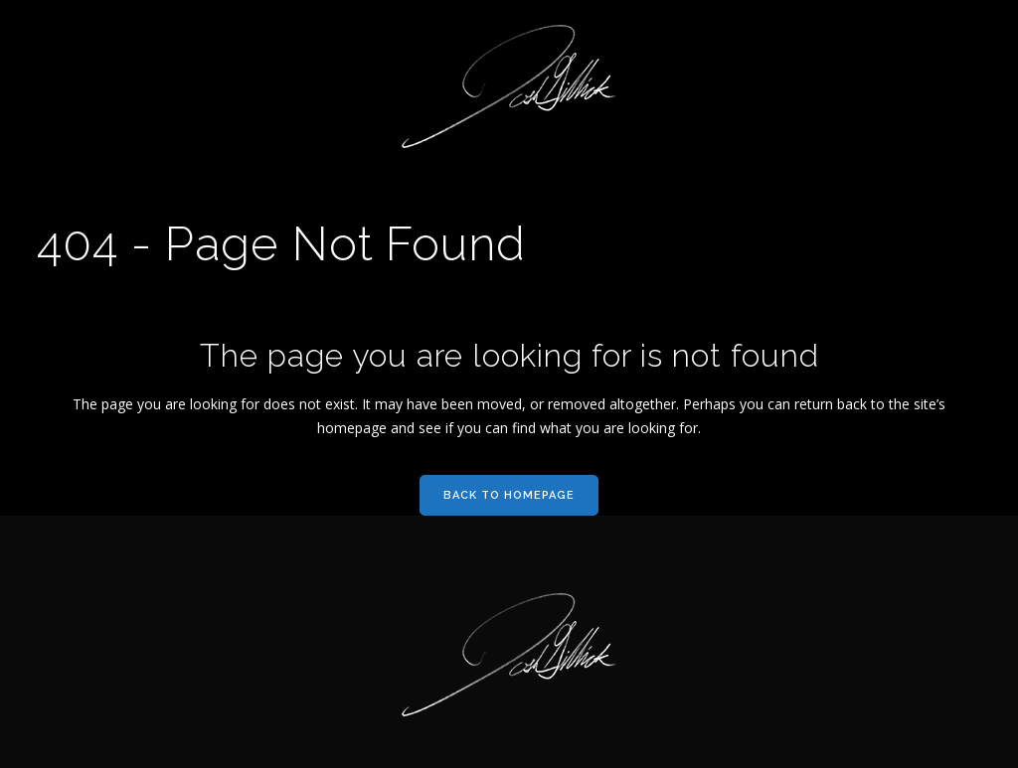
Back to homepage (509, 495)
